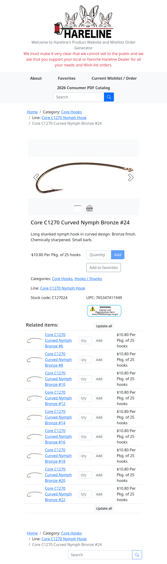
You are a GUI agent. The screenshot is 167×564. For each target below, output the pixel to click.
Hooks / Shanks (88, 278)
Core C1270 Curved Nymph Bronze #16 (58, 436)
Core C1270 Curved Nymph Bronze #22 (58, 494)
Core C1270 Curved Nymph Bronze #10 (58, 378)
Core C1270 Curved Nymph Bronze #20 (58, 475)
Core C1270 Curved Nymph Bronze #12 (58, 398)
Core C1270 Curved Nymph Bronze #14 (58, 417)
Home (32, 112)
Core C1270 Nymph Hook (64, 117)
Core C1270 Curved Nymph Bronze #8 (58, 359)
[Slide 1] (89, 208)
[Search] (78, 97)
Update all (104, 326)
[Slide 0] (77, 208)
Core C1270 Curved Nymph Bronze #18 (58, 455)
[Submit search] (109, 97)
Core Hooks (71, 112)
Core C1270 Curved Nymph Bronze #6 (58, 340)
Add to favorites (103, 267)
